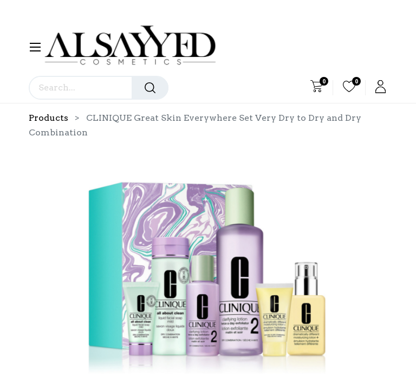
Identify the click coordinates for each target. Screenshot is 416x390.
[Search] (150, 88)
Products (48, 118)
